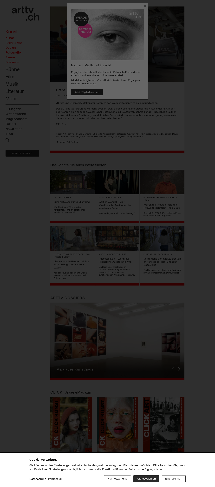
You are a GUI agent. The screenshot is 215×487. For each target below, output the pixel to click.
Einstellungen (173, 478)
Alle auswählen (146, 478)
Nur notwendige (118, 478)
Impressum (55, 479)
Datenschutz (37, 479)
